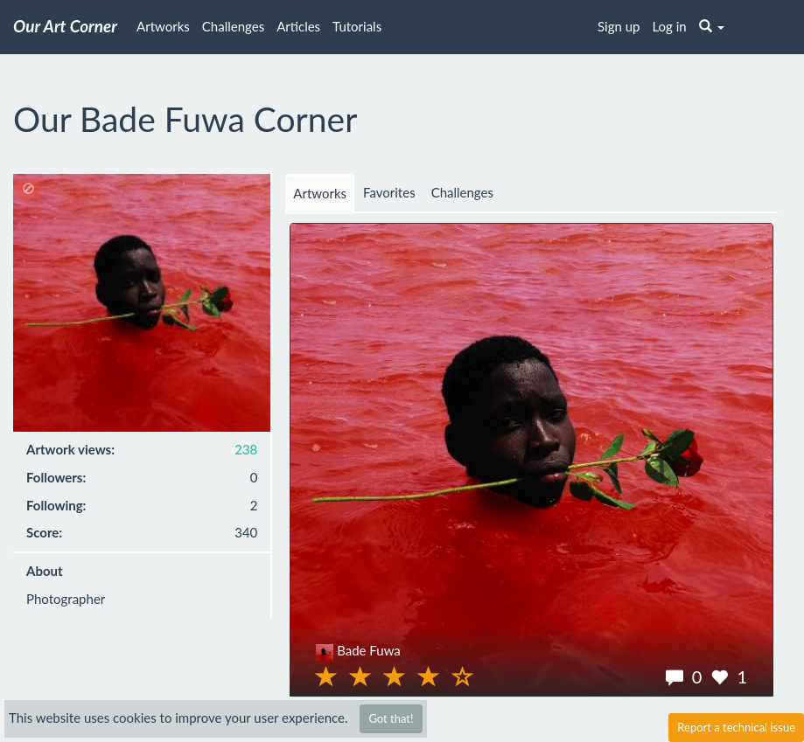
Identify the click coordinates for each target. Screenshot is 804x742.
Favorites (389, 192)
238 (245, 449)
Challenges (233, 26)
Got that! (390, 718)
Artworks (163, 26)
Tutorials (356, 26)
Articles (298, 26)
